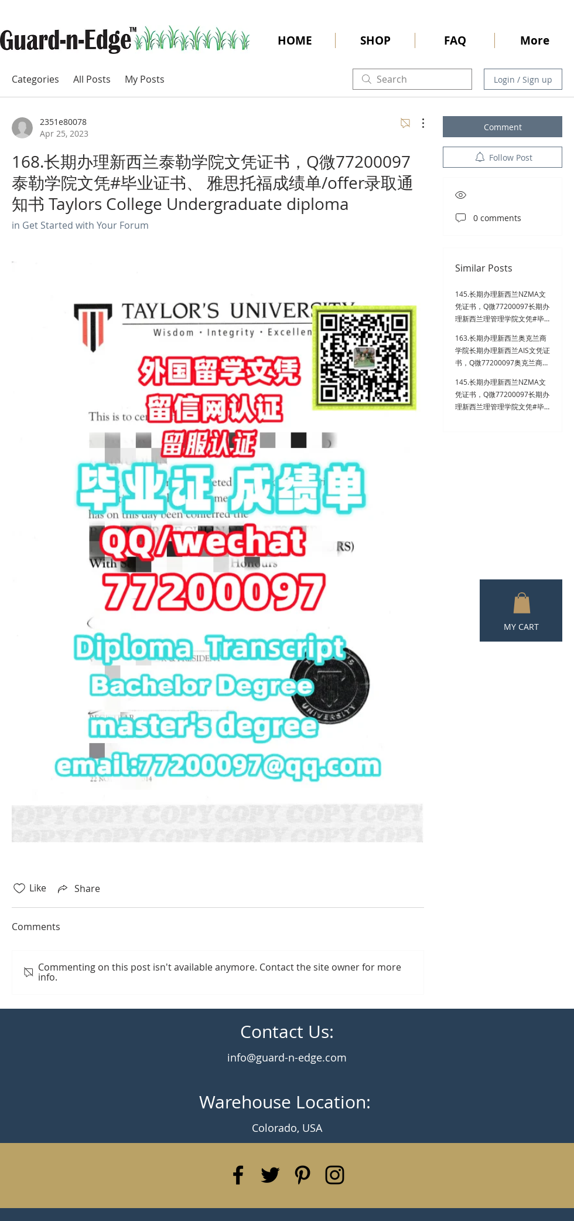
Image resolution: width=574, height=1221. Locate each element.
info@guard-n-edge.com (287, 1057)
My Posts (145, 79)
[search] (412, 79)
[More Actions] (417, 123)
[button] (522, 602)
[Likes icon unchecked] (19, 888)
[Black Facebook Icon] (238, 1175)
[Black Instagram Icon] (334, 1175)
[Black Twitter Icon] (270, 1175)
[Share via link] (78, 888)
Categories (35, 79)
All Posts (92, 79)
